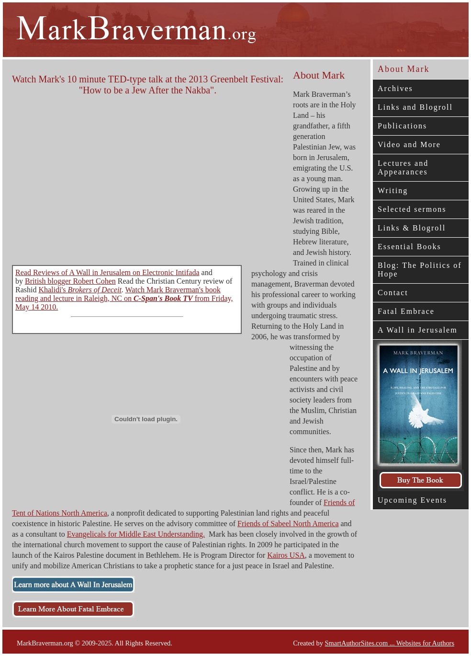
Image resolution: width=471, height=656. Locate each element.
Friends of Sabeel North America (288, 523)
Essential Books (409, 246)
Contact (393, 292)
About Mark (404, 69)
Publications (402, 126)
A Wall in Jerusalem (418, 330)
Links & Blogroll (412, 228)
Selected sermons (412, 209)
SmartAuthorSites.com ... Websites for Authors (389, 643)
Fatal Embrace (406, 311)
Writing (393, 190)
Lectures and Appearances (403, 167)
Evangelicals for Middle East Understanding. (136, 534)
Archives (395, 88)
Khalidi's (79, 290)
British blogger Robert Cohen (70, 281)
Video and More (409, 144)
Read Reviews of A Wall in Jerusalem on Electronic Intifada (107, 272)
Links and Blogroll (415, 107)
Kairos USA (286, 555)
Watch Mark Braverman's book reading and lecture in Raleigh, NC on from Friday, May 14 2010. (124, 298)
